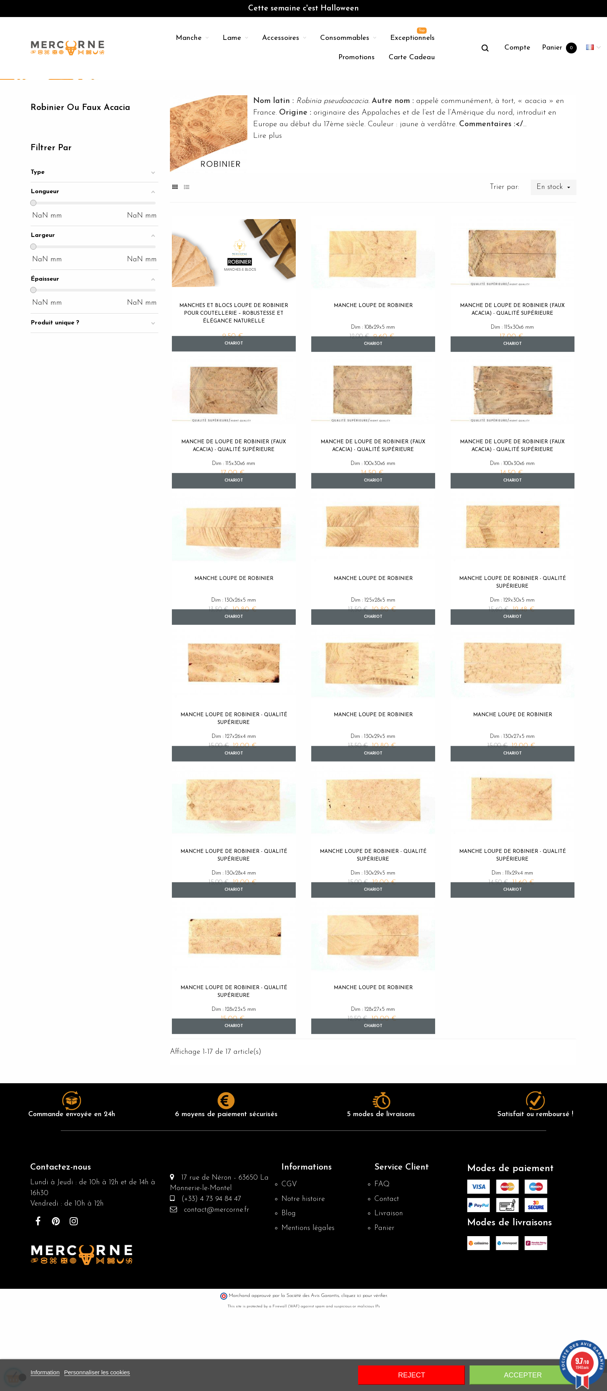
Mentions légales (309, 1309)
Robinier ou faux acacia (84, 168)
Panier (385, 1309)
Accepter (523, 1375)
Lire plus (267, 195)
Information (45, 1372)
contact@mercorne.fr (216, 1292)
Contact (387, 1278)
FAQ (382, 1263)
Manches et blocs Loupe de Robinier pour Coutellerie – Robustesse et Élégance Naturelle (233, 373)
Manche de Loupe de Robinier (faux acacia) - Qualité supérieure (512, 369)
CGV (289, 1263)
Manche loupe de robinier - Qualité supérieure (512, 647)
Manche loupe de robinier (373, 365)
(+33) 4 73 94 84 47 (211, 1280)
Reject (411, 1375)
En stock (555, 247)
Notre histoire (304, 1278)
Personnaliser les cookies (97, 1372)
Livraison (389, 1294)
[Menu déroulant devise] (593, 48)
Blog (288, 1294)
